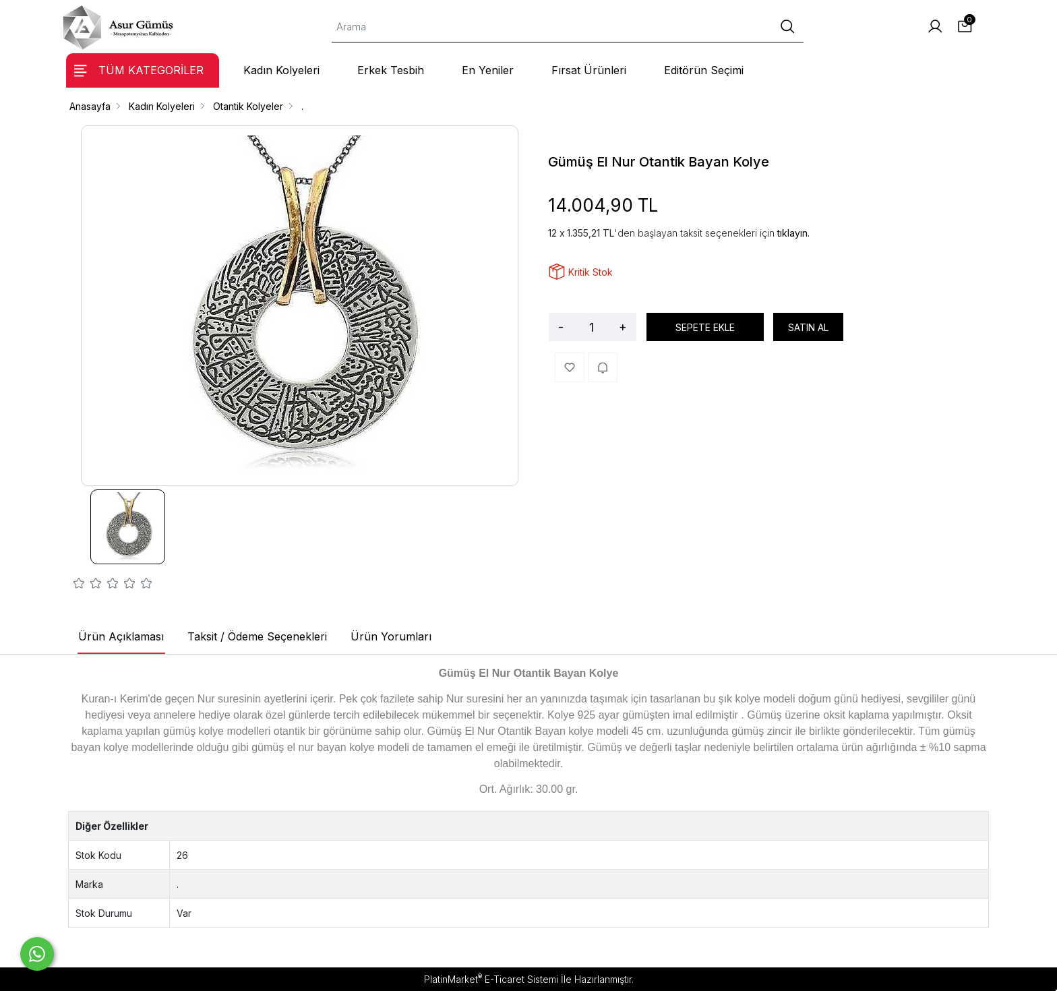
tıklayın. (793, 233)
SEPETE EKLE (705, 327)
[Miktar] (591, 327)
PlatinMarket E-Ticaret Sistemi (491, 979)
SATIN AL (808, 327)
